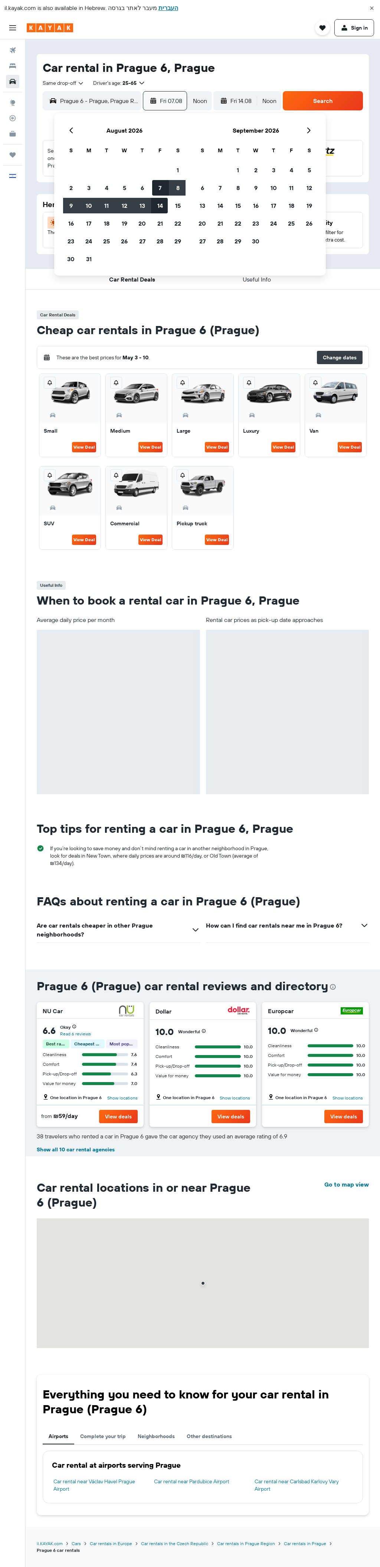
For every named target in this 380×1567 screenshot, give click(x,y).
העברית (168, 7)
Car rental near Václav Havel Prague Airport (94, 1485)
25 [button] (106, 241)
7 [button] (159, 188)
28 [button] (160, 241)
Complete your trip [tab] (103, 1436)
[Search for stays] (12, 66)
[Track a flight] (12, 118)
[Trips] (12, 154)
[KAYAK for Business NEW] (12, 133)
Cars (76, 1543)
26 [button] (124, 241)
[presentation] (333, 987)
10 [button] (89, 205)
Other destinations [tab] (209, 1436)
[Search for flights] (12, 50)
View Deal (84, 447)
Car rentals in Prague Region (246, 1543)
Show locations (122, 1098)
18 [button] (106, 223)
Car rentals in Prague (305, 1543)
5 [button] (124, 188)
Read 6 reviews (75, 1034)
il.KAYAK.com (50, 1543)
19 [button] (124, 223)
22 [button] (177, 223)
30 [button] (71, 259)
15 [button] (178, 205)
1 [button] (178, 170)
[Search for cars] (12, 81)
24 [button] (88, 241)
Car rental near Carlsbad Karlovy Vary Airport (297, 1485)
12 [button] (124, 205)
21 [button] (160, 223)
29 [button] (177, 241)
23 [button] (71, 241)
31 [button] (89, 259)
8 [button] (178, 188)
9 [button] (71, 205)
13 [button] (142, 205)
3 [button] (89, 188)
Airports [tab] (58, 1436)
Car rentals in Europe (111, 1543)
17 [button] (88, 223)
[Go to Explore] (12, 102)
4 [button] (106, 188)
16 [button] (71, 223)
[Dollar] (239, 1011)
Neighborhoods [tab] (156, 1436)
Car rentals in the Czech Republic (174, 1543)
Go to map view (346, 1184)
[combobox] (63, 83)
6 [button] (142, 188)
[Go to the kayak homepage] (50, 27)
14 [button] (160, 205)
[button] (372, 8)
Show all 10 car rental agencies (76, 1149)
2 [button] (71, 188)
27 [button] (142, 241)
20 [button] (142, 223)
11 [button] (106, 205)
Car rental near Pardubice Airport (191, 1481)
